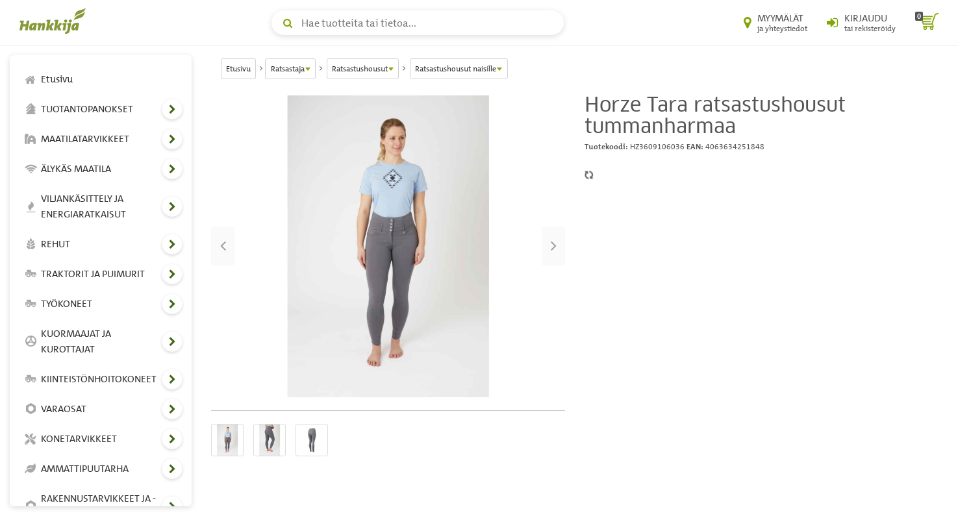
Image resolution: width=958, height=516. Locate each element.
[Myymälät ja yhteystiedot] (775, 23)
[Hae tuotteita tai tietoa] (417, 22)
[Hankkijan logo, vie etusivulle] (55, 21)
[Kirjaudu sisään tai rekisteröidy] (861, 23)
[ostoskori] (927, 23)
